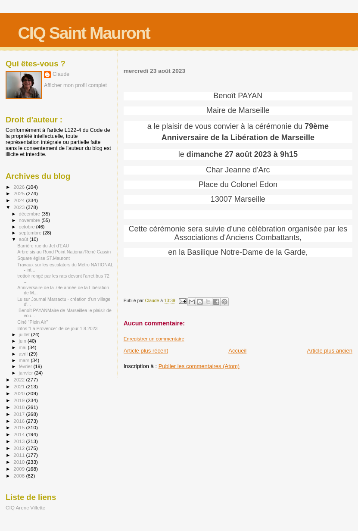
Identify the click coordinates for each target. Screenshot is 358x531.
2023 (19, 207)
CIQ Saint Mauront (84, 33)
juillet (25, 334)
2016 (19, 421)
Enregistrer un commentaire (154, 338)
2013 (19, 441)
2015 (19, 427)
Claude (61, 74)
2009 (19, 469)
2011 (19, 455)
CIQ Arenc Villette (25, 507)
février (26, 366)
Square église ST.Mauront (43, 258)
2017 (19, 414)
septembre (31, 232)
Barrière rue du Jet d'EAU (43, 245)
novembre (30, 220)
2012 (19, 448)
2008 (19, 475)
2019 (19, 400)
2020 (19, 393)
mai (23, 347)
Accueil (237, 350)
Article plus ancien (330, 350)
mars (25, 360)
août (24, 239)
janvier (26, 372)
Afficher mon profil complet (75, 85)
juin (23, 341)
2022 (19, 379)
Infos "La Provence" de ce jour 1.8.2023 (57, 328)
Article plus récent (146, 350)
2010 (19, 462)
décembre (30, 213)
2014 (19, 434)
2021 (19, 386)
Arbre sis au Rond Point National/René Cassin (64, 251)
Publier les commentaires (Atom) (199, 366)
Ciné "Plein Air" (32, 322)
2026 (19, 187)
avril (24, 353)
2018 (19, 407)
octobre (27, 226)
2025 (19, 193)
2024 (19, 200)
